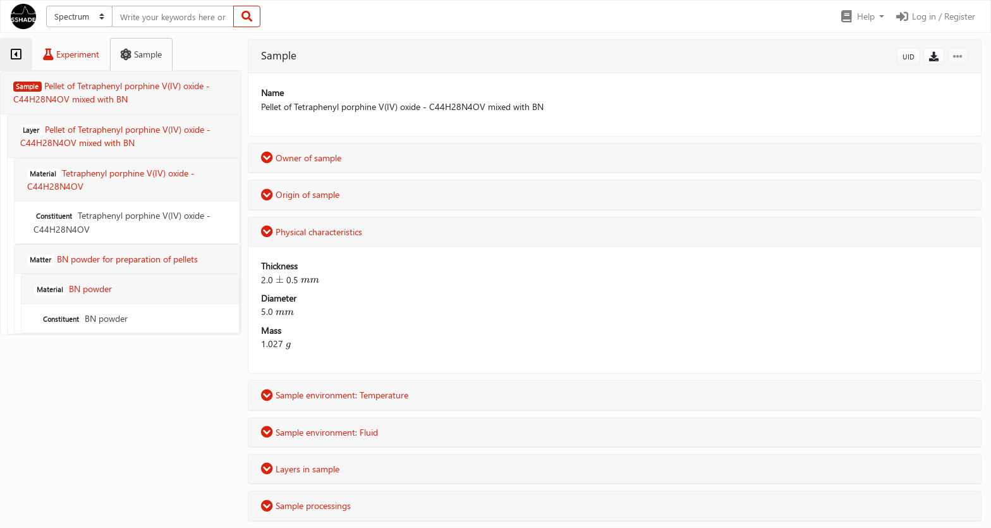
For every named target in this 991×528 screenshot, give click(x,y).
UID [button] (909, 56)
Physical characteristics (311, 232)
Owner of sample (301, 158)
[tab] (16, 54)
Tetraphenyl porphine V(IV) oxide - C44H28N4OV (121, 222)
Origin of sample (300, 194)
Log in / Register (934, 16)
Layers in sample (300, 469)
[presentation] (280, 280)
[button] (861, 16)
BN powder (84, 318)
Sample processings (306, 506)
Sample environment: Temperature (334, 395)
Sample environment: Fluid (319, 432)
